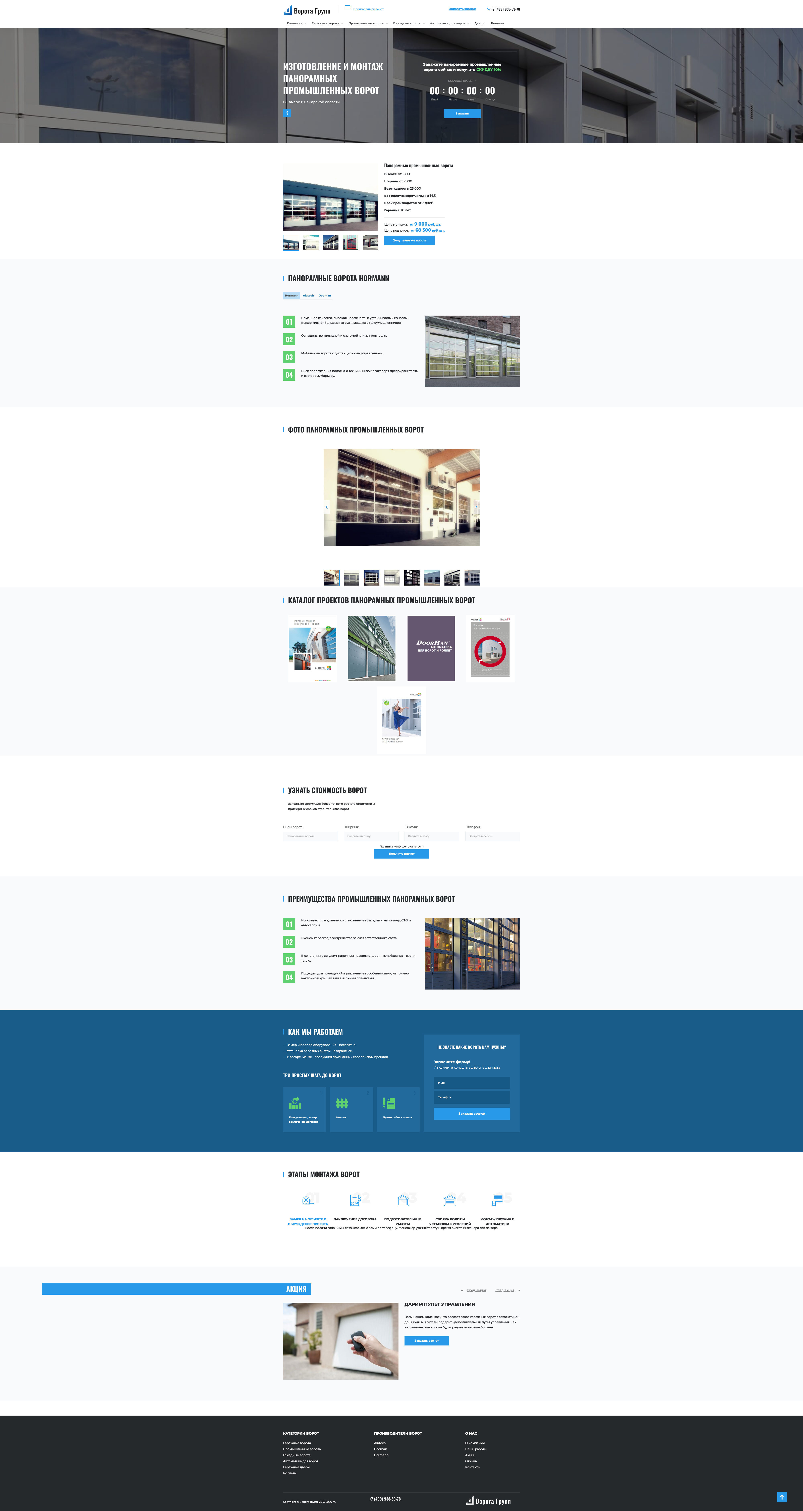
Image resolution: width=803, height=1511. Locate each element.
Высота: (412, 829)
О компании (475, 1443)
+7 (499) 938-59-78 (503, 9)
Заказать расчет (433, 1357)
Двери (479, 23)
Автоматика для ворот (447, 23)
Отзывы (471, 1461)
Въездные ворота (407, 23)
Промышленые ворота (366, 23)
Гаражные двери (296, 1467)
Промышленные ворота (302, 1449)
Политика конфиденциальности (402, 852)
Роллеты (498, 23)
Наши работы (476, 1449)
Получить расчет (402, 864)
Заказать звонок (472, 1120)
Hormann (381, 1455)
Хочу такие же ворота (413, 243)
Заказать (462, 115)
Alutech (380, 1443)
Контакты (472, 1467)
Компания (295, 23)
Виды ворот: (292, 829)
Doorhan (380, 1449)
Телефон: (473, 829)
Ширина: (352, 829)
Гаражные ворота (325, 23)
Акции (470, 1455)
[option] (401, 207)
